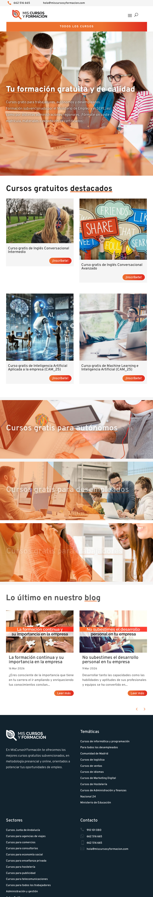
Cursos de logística (92, 760)
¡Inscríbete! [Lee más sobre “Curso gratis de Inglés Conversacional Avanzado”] (134, 277)
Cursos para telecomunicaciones (27, 879)
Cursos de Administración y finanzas (103, 790)
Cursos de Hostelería (93, 784)
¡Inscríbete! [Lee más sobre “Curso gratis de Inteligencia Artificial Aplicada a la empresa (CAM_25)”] (60, 378)
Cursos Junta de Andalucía (23, 830)
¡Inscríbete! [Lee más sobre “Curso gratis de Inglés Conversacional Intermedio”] (60, 261)
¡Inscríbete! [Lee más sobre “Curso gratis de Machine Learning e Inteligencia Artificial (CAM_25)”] (134, 378)
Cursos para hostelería (20, 867)
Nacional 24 (88, 796)
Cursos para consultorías (22, 848)
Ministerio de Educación (95, 802)
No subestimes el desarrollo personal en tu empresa (110, 660)
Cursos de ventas (91, 766)
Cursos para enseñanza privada (26, 861)
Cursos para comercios (20, 842)
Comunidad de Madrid (94, 753)
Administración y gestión (22, 891)
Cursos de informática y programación (104, 741)
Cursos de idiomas (92, 772)
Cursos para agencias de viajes (26, 836)
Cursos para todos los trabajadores (28, 885)
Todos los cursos (77, 26)
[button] (136, 709)
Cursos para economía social (24, 854)
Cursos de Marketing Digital (98, 778)
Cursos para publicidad (20, 873)
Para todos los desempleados (99, 747)
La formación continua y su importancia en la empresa (36, 660)
